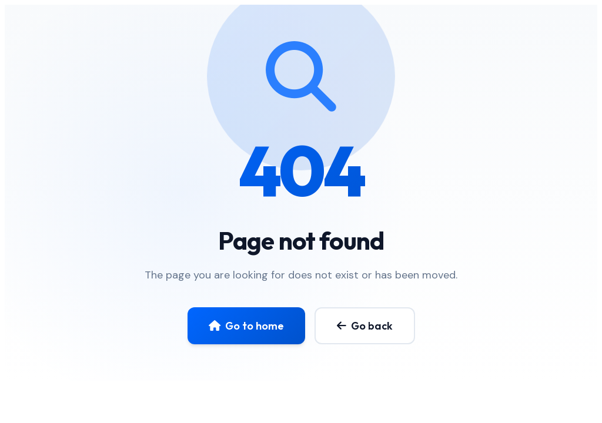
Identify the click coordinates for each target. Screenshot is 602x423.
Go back (365, 326)
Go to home (246, 326)
